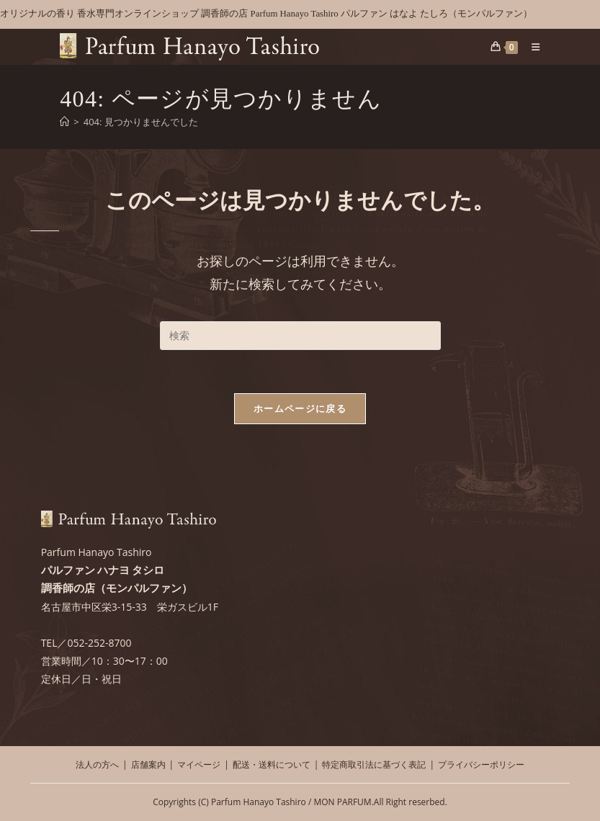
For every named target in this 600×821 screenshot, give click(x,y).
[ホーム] (64, 121)
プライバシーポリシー (481, 764)
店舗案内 (148, 764)
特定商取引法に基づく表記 (374, 764)
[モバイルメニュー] (530, 46)
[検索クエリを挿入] (300, 335)
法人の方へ (97, 764)
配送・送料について (271, 764)
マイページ (198, 764)
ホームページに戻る (300, 408)
